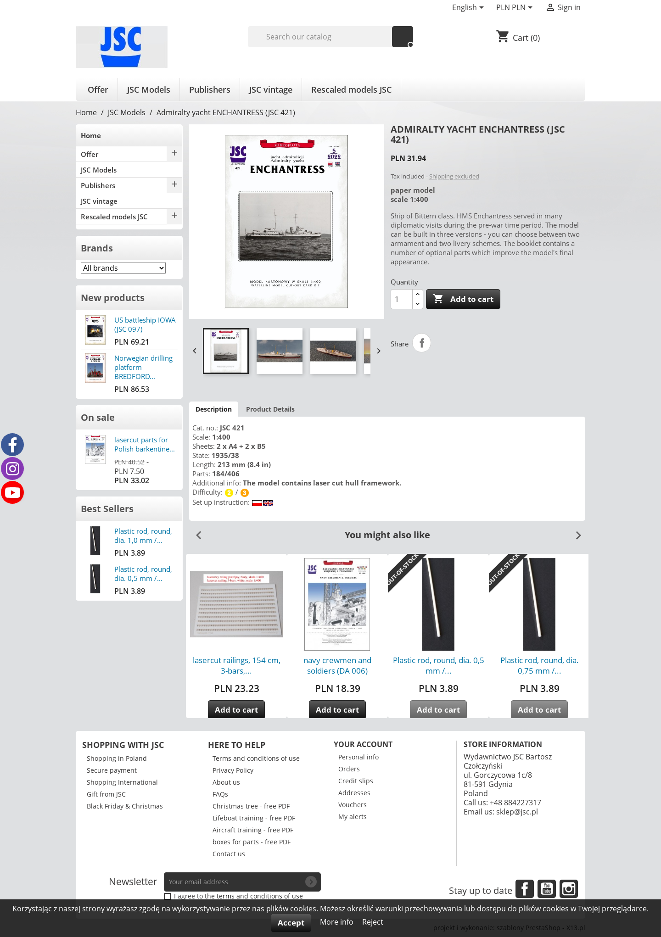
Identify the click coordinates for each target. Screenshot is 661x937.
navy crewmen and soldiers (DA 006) (337, 665)
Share (422, 343)
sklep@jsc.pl (517, 812)
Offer (98, 89)
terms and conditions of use (260, 896)
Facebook (524, 889)
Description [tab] (214, 409)
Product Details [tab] (270, 409)
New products (113, 297)
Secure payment (112, 770)
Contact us (229, 853)
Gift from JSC (106, 794)
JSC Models (148, 89)
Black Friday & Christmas (125, 806)
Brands (97, 248)
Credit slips (355, 780)
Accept (291, 922)
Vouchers (352, 804)
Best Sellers (107, 508)
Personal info (358, 757)
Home (91, 135)
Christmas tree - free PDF (251, 806)
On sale (98, 417)
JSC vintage (270, 89)
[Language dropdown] (469, 8)
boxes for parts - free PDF (252, 841)
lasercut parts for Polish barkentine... (144, 444)
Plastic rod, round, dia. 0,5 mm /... (143, 573)
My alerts (352, 816)
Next (574, 531)
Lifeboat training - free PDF (254, 818)
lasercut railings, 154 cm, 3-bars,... (236, 665)
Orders (349, 768)
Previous (195, 531)
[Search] (331, 36)
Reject (372, 922)
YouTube (547, 889)
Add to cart (463, 299)
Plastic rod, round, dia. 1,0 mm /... (143, 535)
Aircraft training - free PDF (253, 829)
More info (337, 922)
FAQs (220, 794)
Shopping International (122, 782)
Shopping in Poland (117, 758)
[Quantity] (402, 299)
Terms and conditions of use (256, 758)
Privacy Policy (233, 770)
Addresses (354, 792)
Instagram (569, 889)
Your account (363, 744)
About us (226, 782)
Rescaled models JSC (351, 89)
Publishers (209, 89)
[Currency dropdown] (516, 8)
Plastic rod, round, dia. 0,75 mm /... (539, 665)
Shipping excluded (454, 176)
